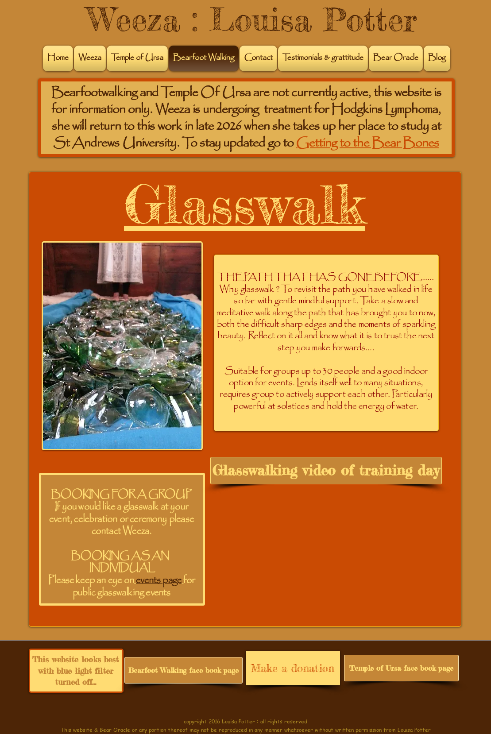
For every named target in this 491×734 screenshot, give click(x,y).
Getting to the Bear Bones (367, 144)
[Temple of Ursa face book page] (401, 668)
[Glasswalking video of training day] (326, 470)
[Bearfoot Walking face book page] (183, 670)
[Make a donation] (293, 668)
